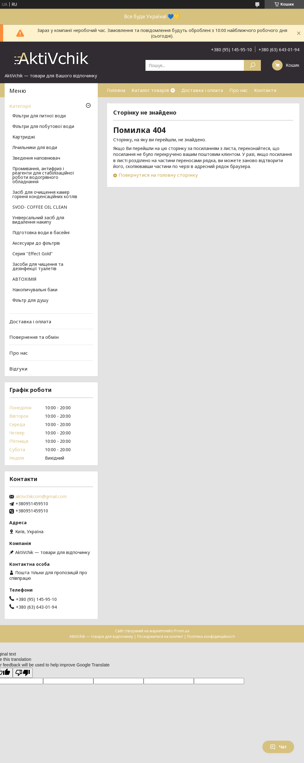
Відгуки (18, 368)
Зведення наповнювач (36, 158)
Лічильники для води (34, 147)
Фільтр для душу (30, 300)
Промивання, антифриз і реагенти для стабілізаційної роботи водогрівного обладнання (43, 175)
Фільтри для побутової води (43, 126)
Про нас (238, 90)
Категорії (20, 106)
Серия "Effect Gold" (32, 254)
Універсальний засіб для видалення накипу (38, 220)
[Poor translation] (23, 673)
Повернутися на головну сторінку (158, 175)
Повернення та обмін (34, 337)
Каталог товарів (150, 90)
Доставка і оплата (202, 90)
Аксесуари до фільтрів (36, 243)
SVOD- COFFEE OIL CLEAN (39, 207)
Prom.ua (181, 631)
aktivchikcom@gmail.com (41, 496)
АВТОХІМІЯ (24, 279)
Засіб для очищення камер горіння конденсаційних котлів (44, 194)
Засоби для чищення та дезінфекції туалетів (37, 266)
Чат (278, 747)
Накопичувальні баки (34, 290)
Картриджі (23, 137)
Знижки (115, 104)
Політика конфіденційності (211, 636)
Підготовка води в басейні (40, 232)
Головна (116, 90)
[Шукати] (252, 65)
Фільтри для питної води (39, 116)
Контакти (265, 90)
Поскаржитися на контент (160, 636)
